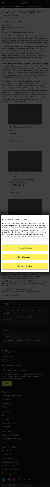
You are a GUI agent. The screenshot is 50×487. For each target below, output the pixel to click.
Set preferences (25, 257)
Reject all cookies (25, 266)
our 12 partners (13, 224)
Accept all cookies (25, 248)
